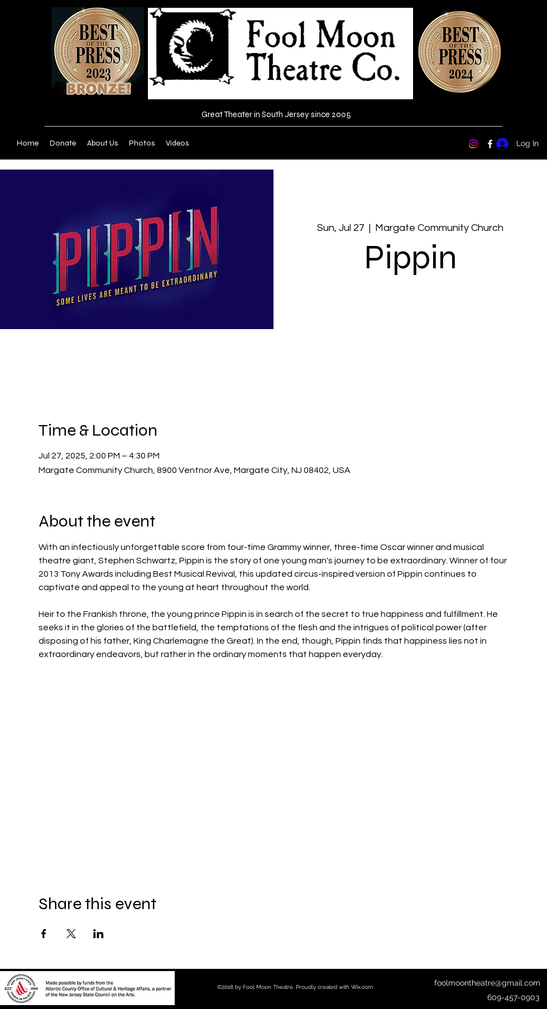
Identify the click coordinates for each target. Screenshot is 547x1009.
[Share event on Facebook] (44, 933)
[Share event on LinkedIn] (98, 933)
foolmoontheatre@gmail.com (487, 982)
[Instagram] (473, 143)
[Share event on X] (71, 933)
